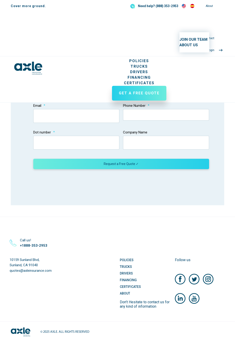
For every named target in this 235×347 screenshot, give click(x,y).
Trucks (139, 66)
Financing (139, 77)
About (209, 6)
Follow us (182, 260)
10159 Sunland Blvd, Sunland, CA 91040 (24, 262)
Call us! (33, 243)
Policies (139, 61)
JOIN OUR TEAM (193, 39)
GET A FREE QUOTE (139, 93)
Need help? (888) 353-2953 (158, 6)
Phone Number (136, 106)
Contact (209, 38)
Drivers (139, 72)
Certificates (139, 83)
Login (210, 50)
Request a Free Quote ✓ (121, 164)
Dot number (44, 132)
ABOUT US (188, 45)
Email (39, 106)
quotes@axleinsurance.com (31, 271)
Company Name (135, 132)
